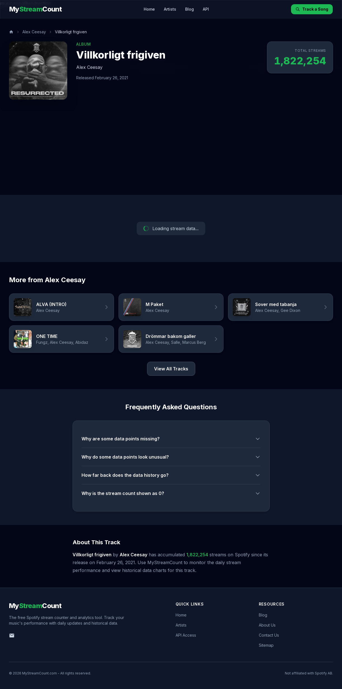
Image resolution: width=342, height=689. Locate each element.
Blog (189, 9)
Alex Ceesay (34, 31)
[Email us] (12, 635)
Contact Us (269, 635)
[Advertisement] (171, 153)
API (206, 9)
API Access (186, 635)
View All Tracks (171, 369)
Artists (170, 9)
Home (149, 9)
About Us (267, 625)
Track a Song (312, 9)
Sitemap (266, 645)
